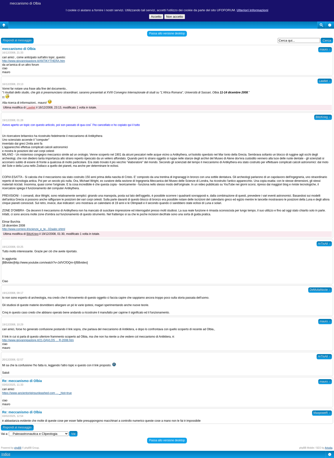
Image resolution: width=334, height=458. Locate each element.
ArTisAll (324, 243)
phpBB (17, 448)
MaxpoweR (321, 413)
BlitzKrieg (323, 117)
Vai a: (4, 434)
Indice (5, 454)
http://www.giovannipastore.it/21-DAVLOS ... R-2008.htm (38, 340)
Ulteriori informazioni (252, 10)
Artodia (329, 448)
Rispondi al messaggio (17, 40)
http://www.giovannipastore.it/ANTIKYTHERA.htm (33, 61)
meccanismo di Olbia (25, 3)
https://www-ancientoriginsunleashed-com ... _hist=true (37, 393)
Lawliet (324, 81)
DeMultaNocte (320, 289)
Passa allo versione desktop (167, 33)
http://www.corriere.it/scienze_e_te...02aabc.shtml (33, 229)
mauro (325, 49)
